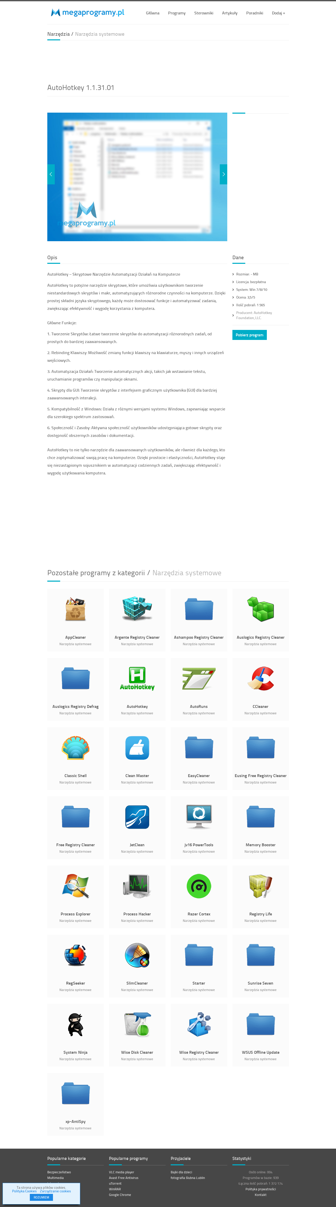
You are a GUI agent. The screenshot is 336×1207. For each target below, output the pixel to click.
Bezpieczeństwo (59, 1172)
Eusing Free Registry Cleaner (261, 775)
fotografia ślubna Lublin (188, 1177)
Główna (152, 13)
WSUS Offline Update (260, 1052)
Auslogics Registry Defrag (75, 706)
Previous (51, 174)
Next (223, 174)
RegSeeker (75, 983)
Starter (199, 983)
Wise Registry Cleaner (199, 1052)
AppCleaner (75, 637)
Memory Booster (261, 845)
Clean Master (137, 775)
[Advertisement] (168, 61)
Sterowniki (203, 13)
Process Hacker (137, 914)
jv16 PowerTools (199, 845)
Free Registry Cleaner (75, 845)
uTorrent (115, 1183)
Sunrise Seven (260, 983)
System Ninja (75, 1052)
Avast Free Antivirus (123, 1177)
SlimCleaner (137, 983)
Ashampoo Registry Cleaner (199, 637)
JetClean (137, 845)
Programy (177, 13)
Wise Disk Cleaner (137, 1052)
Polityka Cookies (24, 1190)
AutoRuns (199, 706)
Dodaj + (278, 13)
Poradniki (254, 13)
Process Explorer (75, 914)
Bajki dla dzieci (181, 1172)
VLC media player (121, 1172)
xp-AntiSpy (76, 1121)
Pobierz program (250, 335)
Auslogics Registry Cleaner (261, 637)
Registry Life (260, 914)
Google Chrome (120, 1194)
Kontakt (261, 1194)
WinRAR (115, 1189)
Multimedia (55, 1177)
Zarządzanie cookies (55, 1190)
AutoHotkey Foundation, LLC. (254, 315)
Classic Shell (76, 775)
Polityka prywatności (261, 1189)
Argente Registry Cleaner (137, 637)
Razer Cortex (199, 914)
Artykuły (230, 13)
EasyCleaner (199, 775)
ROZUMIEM (41, 1197)
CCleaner (260, 706)
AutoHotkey (137, 706)
